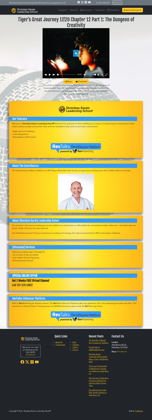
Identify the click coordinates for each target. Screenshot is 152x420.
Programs (62, 10)
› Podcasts (75, 345)
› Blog (74, 342)
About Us (74, 10)
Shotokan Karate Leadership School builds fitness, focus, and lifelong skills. (98, 358)
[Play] (50, 74)
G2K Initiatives (113, 10)
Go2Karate (139, 411)
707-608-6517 (104, 3)
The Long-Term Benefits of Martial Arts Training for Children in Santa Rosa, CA (99, 370)
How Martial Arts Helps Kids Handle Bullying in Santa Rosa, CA (98, 392)
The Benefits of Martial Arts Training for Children (98, 341)
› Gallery (75, 347)
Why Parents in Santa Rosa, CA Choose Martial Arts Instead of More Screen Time (99, 382)
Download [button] (81, 81)
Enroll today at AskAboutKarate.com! (96, 348)
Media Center (86, 10)
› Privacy (75, 350)
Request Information (132, 10)
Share (68, 81)
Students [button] (117, 3)
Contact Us (100, 10)
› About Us (59, 342)
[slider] (66, 74)
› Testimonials (60, 345)
